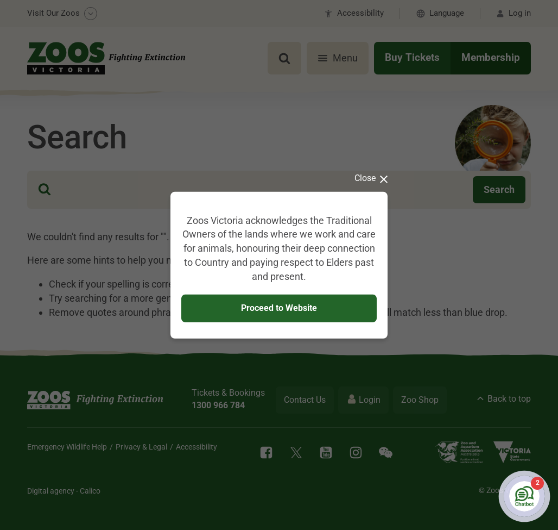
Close (371, 177)
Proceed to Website (279, 308)
